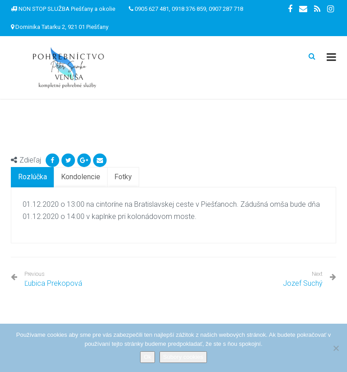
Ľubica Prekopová (53, 279)
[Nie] (335, 348)
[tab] (32, 177)
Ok (147, 356)
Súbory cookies (183, 356)
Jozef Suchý (303, 283)
